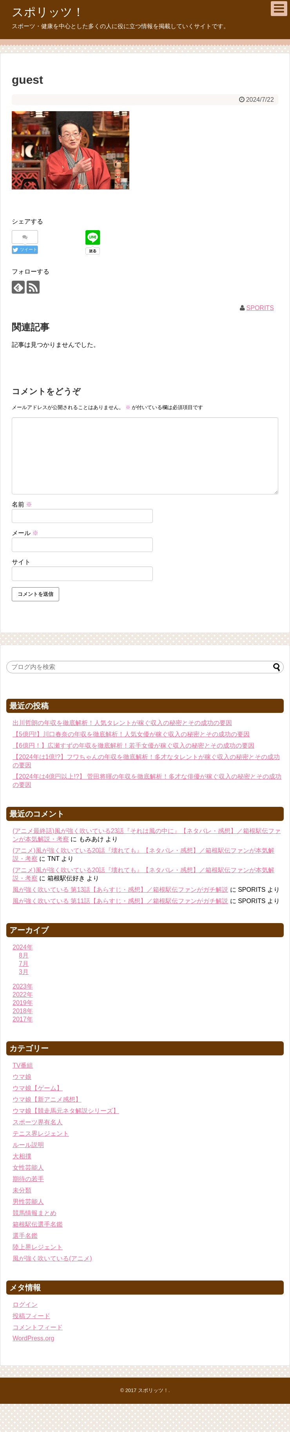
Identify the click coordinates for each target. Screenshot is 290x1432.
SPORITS (260, 308)
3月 (24, 971)
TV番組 (23, 1065)
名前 (22, 504)
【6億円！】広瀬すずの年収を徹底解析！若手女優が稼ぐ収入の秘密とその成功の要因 (133, 745)
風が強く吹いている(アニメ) (52, 1258)
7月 (24, 963)
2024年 (23, 947)
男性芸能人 (28, 1201)
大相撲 (22, 1156)
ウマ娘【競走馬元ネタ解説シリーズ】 (66, 1110)
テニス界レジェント (41, 1133)
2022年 (23, 994)
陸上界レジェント (38, 1247)
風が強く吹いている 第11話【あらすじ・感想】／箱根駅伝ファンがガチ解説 (120, 901)
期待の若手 (28, 1179)
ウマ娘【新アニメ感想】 (47, 1099)
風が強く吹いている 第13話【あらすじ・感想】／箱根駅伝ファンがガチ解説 (120, 889)
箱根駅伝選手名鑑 (38, 1224)
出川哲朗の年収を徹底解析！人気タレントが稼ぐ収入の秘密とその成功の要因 (122, 723)
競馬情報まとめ (34, 1213)
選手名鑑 (25, 1235)
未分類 (22, 1190)
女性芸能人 (28, 1167)
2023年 (23, 986)
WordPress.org (33, 1338)
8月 (24, 955)
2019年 (23, 1002)
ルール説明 (28, 1145)
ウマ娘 (22, 1076)
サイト (21, 562)
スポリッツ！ (48, 11)
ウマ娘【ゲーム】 (38, 1088)
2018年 (23, 1011)
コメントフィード (38, 1327)
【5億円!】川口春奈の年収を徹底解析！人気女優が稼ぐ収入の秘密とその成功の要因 (131, 734)
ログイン (25, 1304)
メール (25, 533)
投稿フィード (31, 1316)
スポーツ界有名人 (38, 1122)
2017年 (23, 1019)
